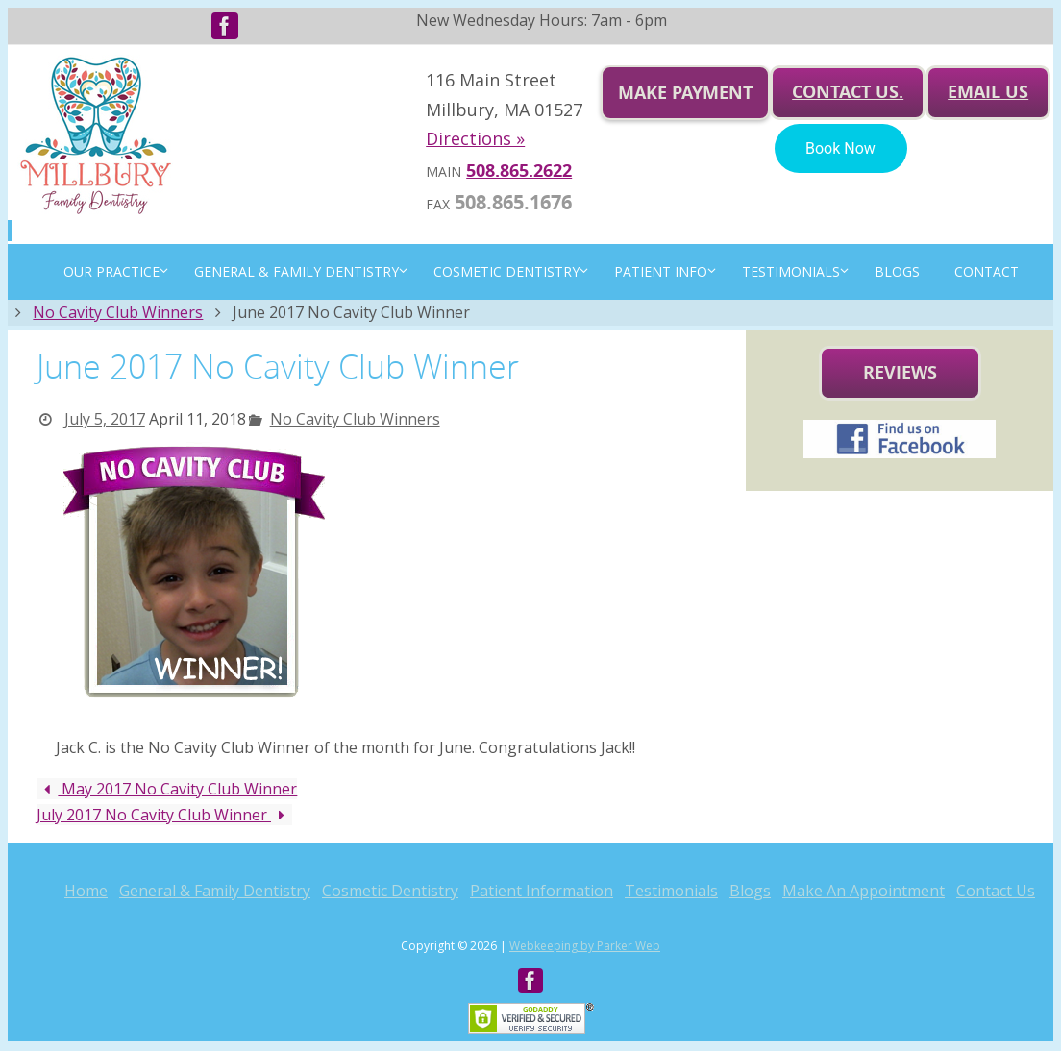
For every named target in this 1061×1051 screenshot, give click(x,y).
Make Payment (685, 93)
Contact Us (995, 890)
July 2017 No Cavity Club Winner (164, 814)
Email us (988, 92)
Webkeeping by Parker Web (584, 946)
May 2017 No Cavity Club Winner (167, 788)
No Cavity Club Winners (118, 312)
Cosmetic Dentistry (390, 890)
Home (86, 890)
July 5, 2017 (104, 418)
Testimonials (671, 890)
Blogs (750, 890)
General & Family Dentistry (214, 890)
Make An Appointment (863, 890)
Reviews (900, 372)
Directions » (475, 138)
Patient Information (541, 890)
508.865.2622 (519, 171)
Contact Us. (847, 92)
